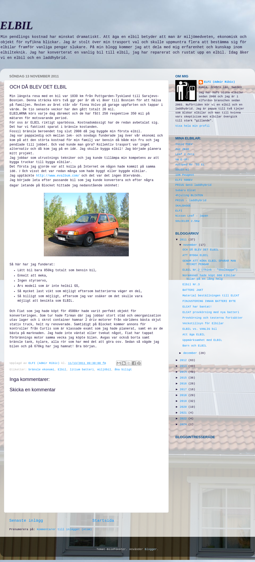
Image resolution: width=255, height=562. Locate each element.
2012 (184, 360)
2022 (184, 418)
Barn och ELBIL (194, 345)
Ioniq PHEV (184, 144)
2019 (184, 401)
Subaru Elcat (185, 190)
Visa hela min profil (192, 126)
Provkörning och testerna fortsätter (212, 317)
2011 (184, 239)
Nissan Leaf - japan (191, 215)
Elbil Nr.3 (191, 284)
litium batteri (82, 369)
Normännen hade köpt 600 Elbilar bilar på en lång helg (209, 277)
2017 (184, 389)
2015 (184, 377)
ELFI (178, 210)
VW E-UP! (182, 159)
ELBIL (16, 25)
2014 (184, 372)
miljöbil (104, 369)
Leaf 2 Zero (184, 154)
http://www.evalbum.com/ (58, 176)
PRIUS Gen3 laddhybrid (193, 185)
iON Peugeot (184, 175)
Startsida (103, 520)
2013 (184, 366)
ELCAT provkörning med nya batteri (210, 312)
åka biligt (123, 369)
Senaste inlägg (26, 520)
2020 (184, 407)
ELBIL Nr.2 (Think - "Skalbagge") (209, 269)
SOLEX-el (182, 169)
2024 (184, 424)
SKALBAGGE (183, 205)
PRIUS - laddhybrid (190, 200)
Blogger (151, 549)
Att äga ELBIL (193, 334)
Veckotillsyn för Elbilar (203, 323)
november (191, 245)
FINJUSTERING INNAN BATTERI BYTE (209, 301)
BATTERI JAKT (192, 290)
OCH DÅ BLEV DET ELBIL (200, 249)
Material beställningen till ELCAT (210, 295)
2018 (184, 395)
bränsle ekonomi (41, 369)
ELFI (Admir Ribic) (44, 363)
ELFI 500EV (184, 180)
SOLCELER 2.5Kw (187, 221)
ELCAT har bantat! (197, 306)
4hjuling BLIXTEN (189, 195)
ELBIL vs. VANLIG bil (199, 329)
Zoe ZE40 (182, 149)
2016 (184, 383)
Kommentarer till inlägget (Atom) (64, 529)
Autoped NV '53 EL (190, 164)
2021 (184, 412)
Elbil (62, 369)
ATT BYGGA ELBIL (195, 255)
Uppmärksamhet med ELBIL (202, 340)
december (191, 353)
